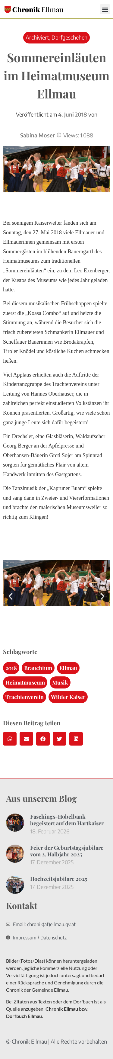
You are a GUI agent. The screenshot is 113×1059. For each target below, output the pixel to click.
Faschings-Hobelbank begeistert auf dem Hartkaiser (67, 820)
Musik (60, 682)
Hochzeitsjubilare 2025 (58, 878)
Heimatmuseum (25, 682)
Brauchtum (38, 668)
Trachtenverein (24, 697)
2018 (11, 668)
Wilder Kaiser (68, 697)
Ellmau (68, 668)
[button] (105, 9)
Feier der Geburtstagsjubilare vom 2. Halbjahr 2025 (66, 851)
